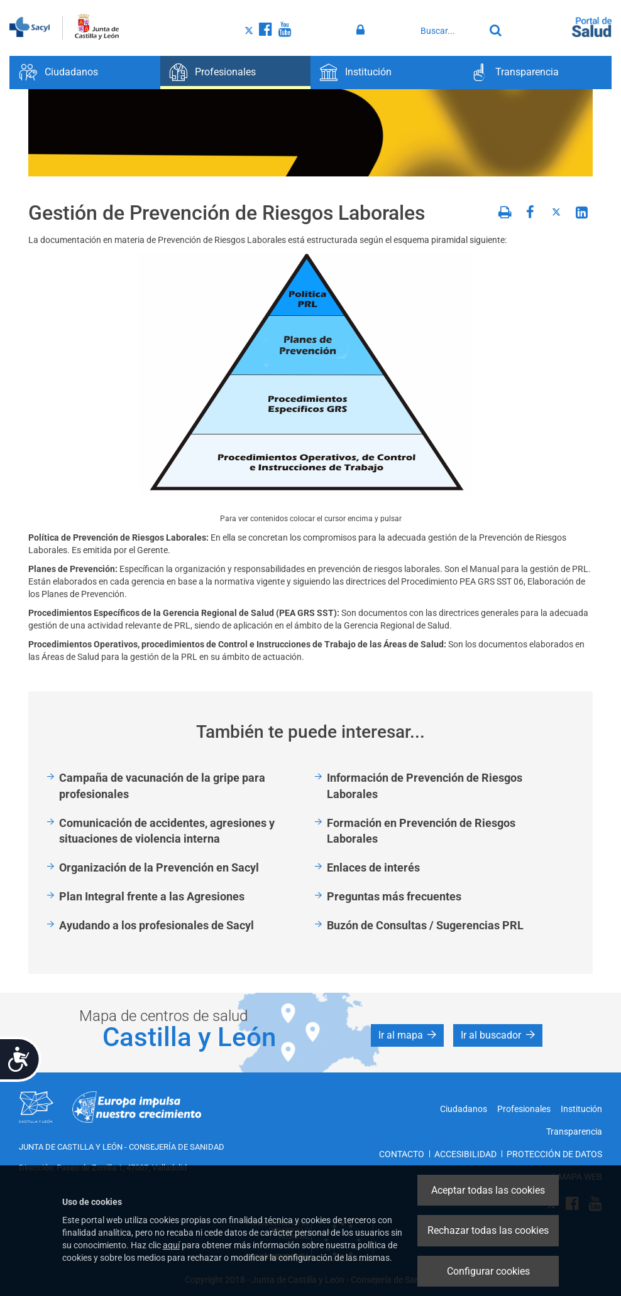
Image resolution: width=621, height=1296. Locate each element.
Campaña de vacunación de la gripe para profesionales (162, 786)
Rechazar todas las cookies (488, 1230)
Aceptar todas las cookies (488, 1190)
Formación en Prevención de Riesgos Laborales (421, 831)
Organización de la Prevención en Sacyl (159, 867)
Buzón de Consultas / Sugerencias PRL (425, 925)
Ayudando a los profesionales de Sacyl (156, 925)
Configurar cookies (488, 1271)
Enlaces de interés (373, 867)
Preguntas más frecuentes (394, 896)
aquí (171, 1245)
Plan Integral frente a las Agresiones (152, 896)
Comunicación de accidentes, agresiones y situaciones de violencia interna (167, 831)
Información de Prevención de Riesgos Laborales (424, 786)
